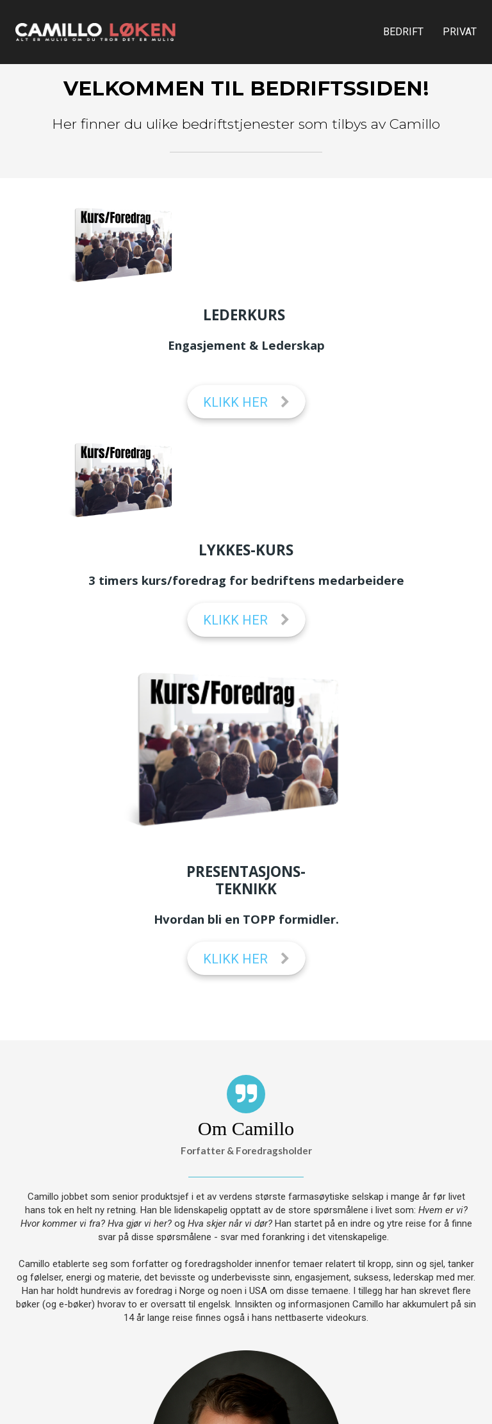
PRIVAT (460, 32)
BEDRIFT (403, 32)
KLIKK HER (246, 402)
